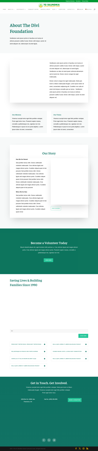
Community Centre (33, 9)
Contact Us (70, 9)
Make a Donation (74, 400)
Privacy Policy (85, 1)
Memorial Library (45, 9)
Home (4, 9)
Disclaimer (78, 1)
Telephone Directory (70, 1)
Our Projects (20, 9)
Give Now (83, 335)
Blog (53, 9)
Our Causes (56, 208)
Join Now (48, 260)
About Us (10, 9)
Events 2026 (62, 9)
